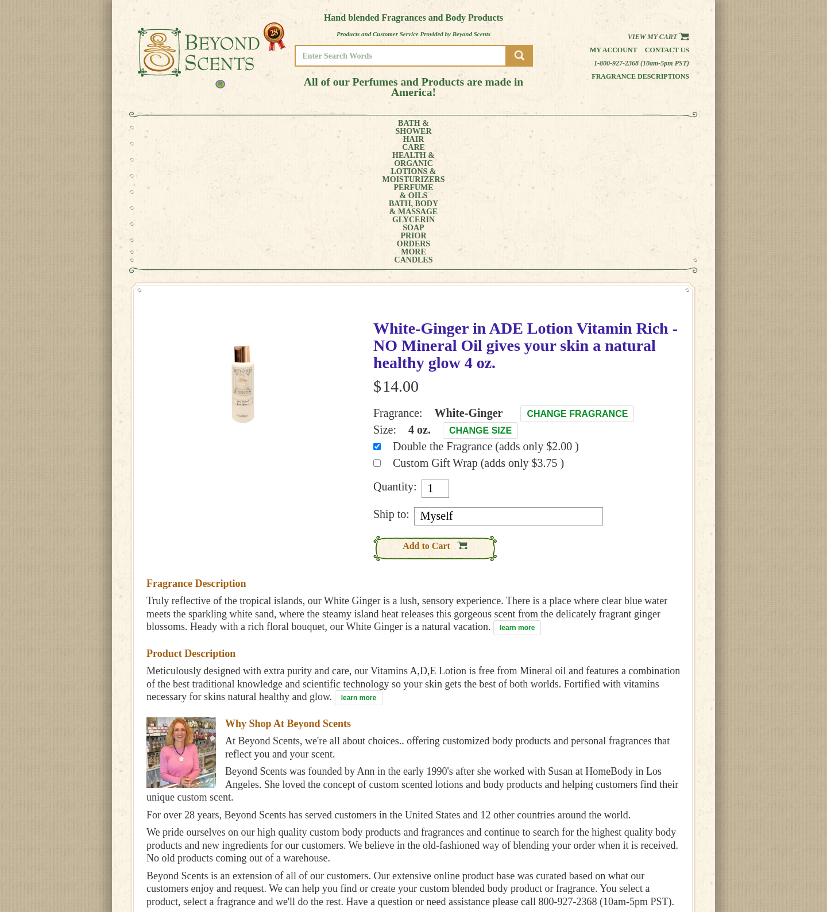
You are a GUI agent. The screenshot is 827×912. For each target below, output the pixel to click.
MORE (602, 127)
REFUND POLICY (653, 864)
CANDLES (646, 127)
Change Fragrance (577, 285)
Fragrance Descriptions (640, 76)
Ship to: (391, 385)
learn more (517, 499)
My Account (613, 50)
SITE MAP (642, 872)
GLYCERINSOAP (510, 127)
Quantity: (395, 357)
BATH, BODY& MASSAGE (451, 127)
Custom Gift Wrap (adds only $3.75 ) (478, 334)
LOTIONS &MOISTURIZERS (331, 127)
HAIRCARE (222, 127)
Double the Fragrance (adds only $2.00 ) (486, 317)
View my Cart (658, 37)
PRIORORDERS (560, 127)
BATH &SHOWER (181, 127)
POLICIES (642, 856)
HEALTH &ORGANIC (267, 127)
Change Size (480, 302)
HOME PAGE (646, 840)
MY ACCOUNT (648, 848)
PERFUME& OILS (395, 127)
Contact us (667, 50)
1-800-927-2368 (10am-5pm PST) (641, 63)
